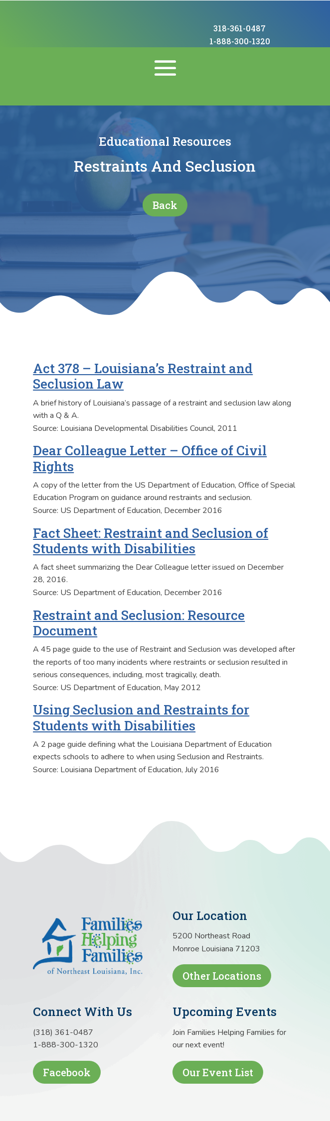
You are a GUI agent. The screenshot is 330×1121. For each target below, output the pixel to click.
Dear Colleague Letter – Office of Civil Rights (150, 458)
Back (165, 205)
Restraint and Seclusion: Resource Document (139, 623)
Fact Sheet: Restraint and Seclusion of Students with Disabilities (150, 540)
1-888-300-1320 (239, 41)
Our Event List (217, 1072)
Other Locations (221, 975)
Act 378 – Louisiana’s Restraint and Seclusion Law (143, 376)
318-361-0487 (239, 28)
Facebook (67, 1072)
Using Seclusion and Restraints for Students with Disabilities (141, 717)
